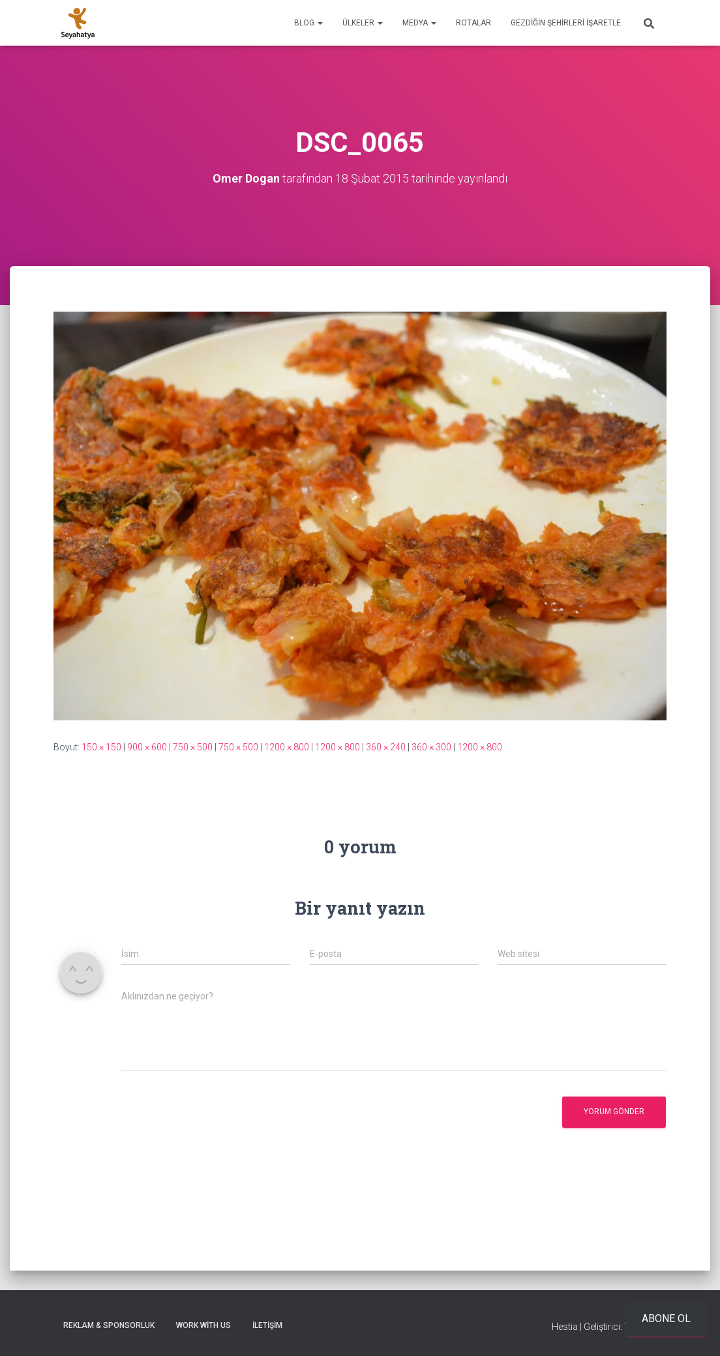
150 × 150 (101, 747)
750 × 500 (193, 747)
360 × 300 (431, 747)
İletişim (267, 1325)
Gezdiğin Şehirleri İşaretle (566, 22)
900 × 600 (147, 747)
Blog (308, 22)
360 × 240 (386, 747)
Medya (419, 22)
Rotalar (473, 22)
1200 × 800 (286, 747)
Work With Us (203, 1325)
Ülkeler (362, 22)
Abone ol (666, 1318)
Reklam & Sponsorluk (109, 1325)
